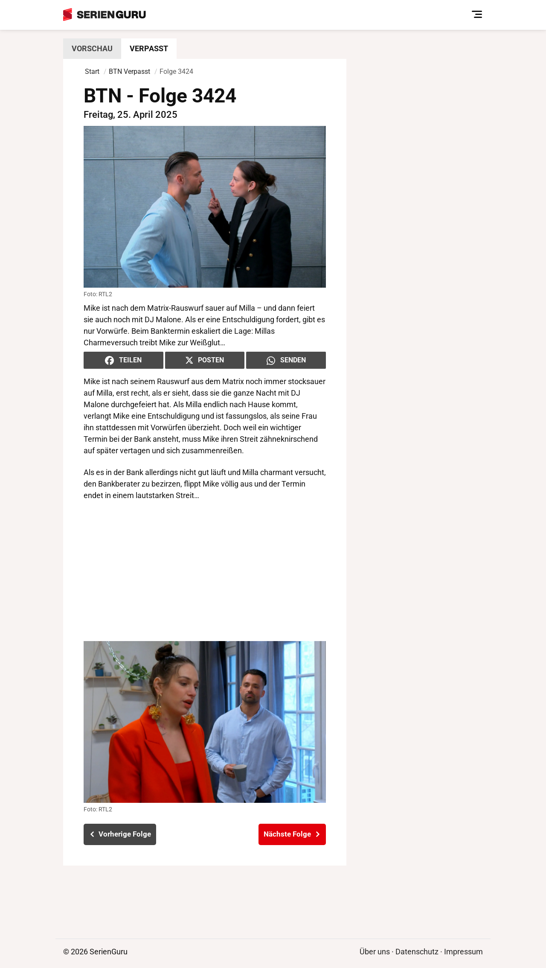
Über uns (375, 951)
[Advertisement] (205, 571)
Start (92, 71)
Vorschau (92, 48)
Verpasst (149, 48)
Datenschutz (417, 951)
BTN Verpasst (129, 71)
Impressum (463, 951)
